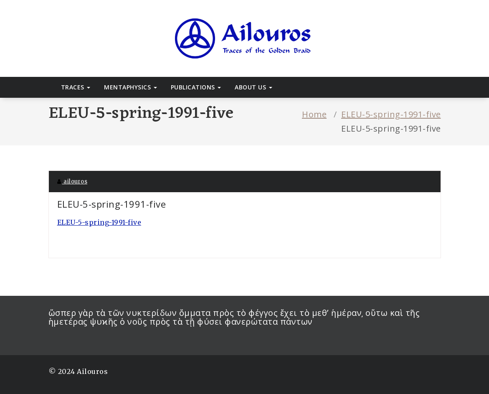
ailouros (72, 181)
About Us (253, 87)
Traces (76, 87)
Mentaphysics (130, 87)
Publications (196, 87)
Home (314, 114)
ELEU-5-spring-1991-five (391, 114)
